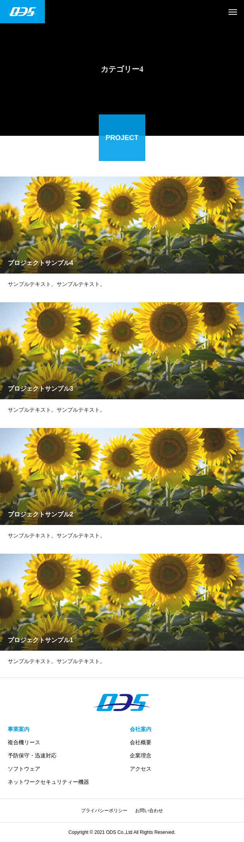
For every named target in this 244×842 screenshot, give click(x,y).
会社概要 (140, 742)
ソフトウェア (24, 769)
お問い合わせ (149, 810)
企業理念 (140, 755)
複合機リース (24, 742)
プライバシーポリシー (104, 810)
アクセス (140, 769)
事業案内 (18, 729)
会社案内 (140, 729)
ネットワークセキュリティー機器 (48, 782)
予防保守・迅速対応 (32, 755)
